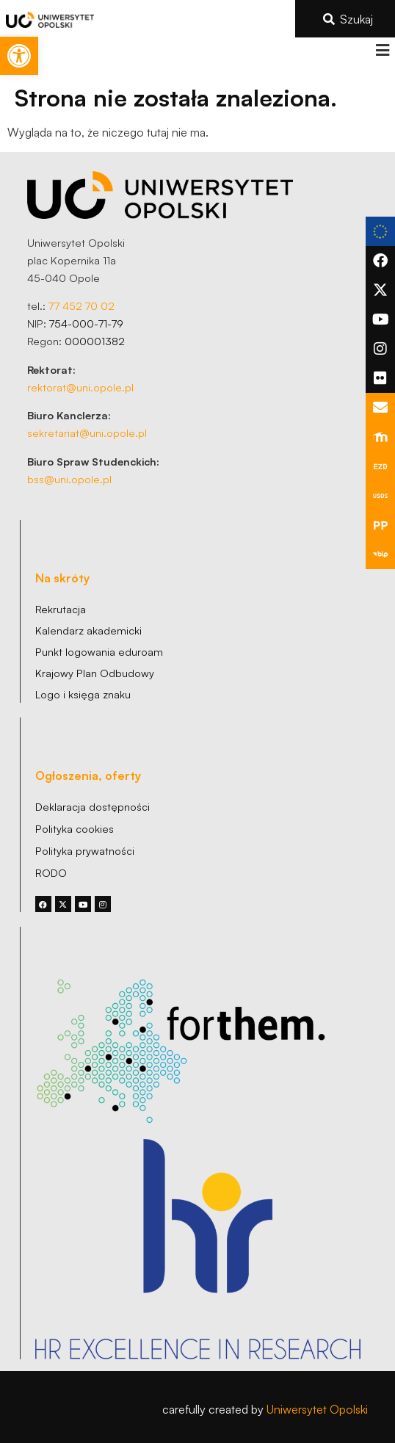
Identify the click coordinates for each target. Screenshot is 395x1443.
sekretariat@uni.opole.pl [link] (87, 432)
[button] (382, 50)
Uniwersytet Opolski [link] (317, 1409)
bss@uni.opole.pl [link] (69, 478)
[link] (19, 56)
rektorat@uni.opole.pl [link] (80, 387)
